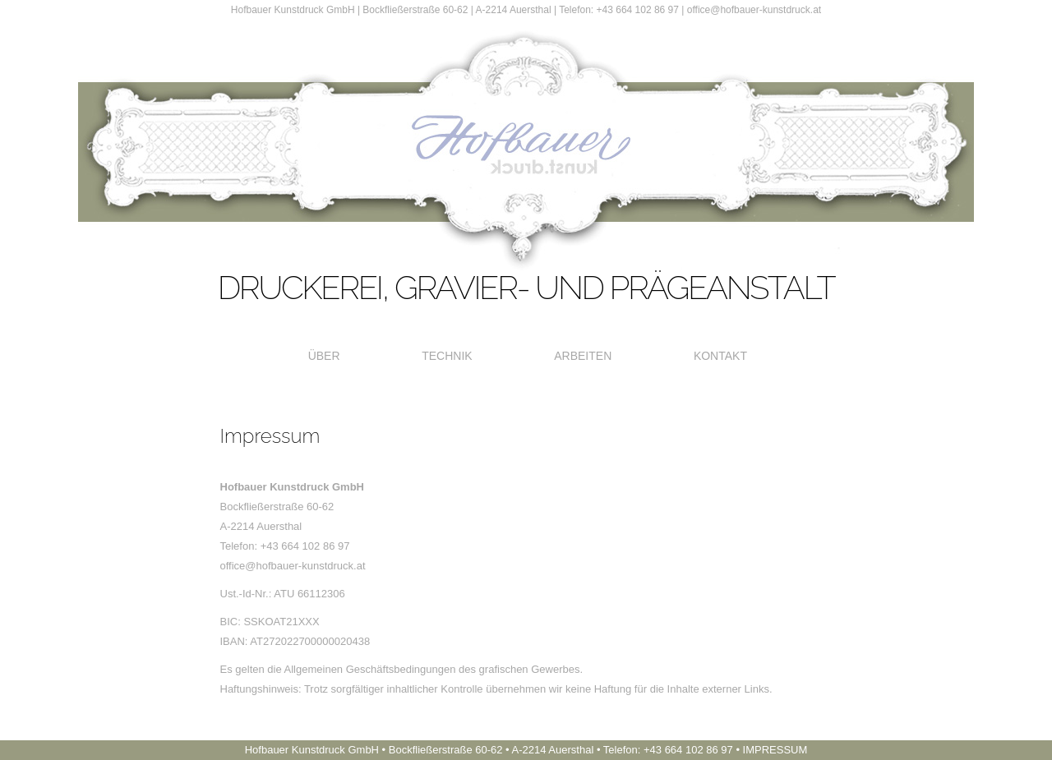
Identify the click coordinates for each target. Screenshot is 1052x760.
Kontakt (720, 355)
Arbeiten (582, 355)
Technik (447, 355)
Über (324, 355)
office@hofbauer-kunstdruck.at (754, 10)
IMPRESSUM (775, 750)
